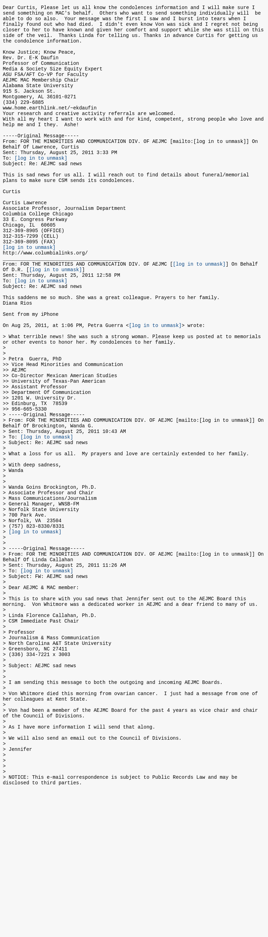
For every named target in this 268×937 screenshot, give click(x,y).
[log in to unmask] (41, 187)
